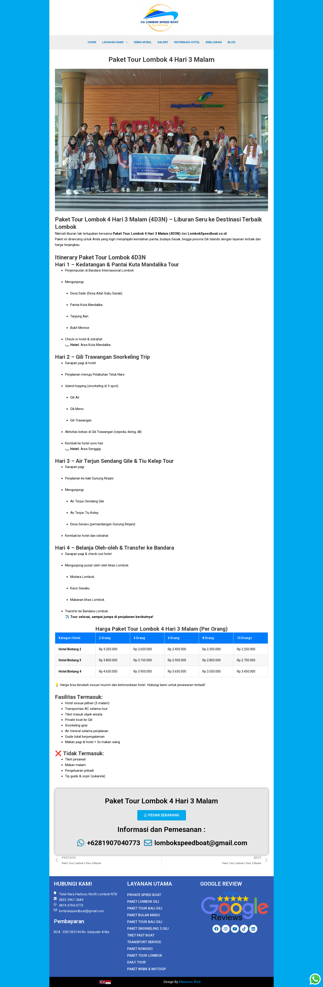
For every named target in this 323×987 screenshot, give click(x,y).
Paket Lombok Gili (143, 902)
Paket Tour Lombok (144, 956)
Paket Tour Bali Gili (144, 908)
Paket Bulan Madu (143, 915)
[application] (126, 42)
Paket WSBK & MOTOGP (146, 969)
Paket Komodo (140, 949)
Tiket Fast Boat (140, 935)
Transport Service (144, 942)
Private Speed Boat (144, 895)
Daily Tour (136, 962)
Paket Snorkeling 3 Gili (148, 929)
